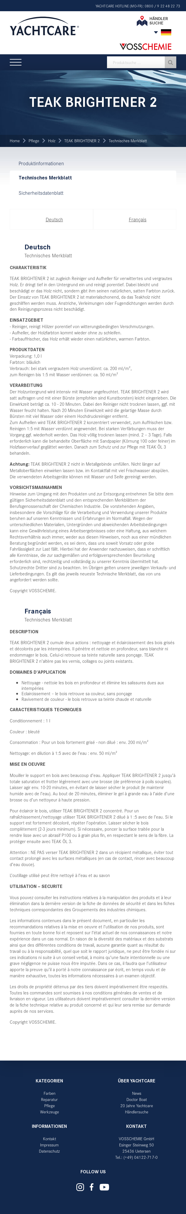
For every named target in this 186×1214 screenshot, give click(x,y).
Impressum (49, 1145)
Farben (49, 1093)
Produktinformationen (41, 163)
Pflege (34, 140)
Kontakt (49, 1138)
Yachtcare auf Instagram (80, 1187)
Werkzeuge (49, 1112)
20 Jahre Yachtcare (136, 1105)
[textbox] (141, 62)
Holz (51, 140)
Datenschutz (49, 1151)
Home (15, 140)
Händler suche (158, 21)
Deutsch (54, 219)
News (136, 1093)
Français (138, 219)
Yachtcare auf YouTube (104, 1187)
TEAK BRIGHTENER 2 (82, 140)
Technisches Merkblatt (128, 140)
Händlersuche (136, 1112)
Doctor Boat (136, 1099)
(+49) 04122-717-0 (141, 1157)
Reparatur (49, 1099)
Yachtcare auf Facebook (91, 1187)
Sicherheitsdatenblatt (41, 192)
